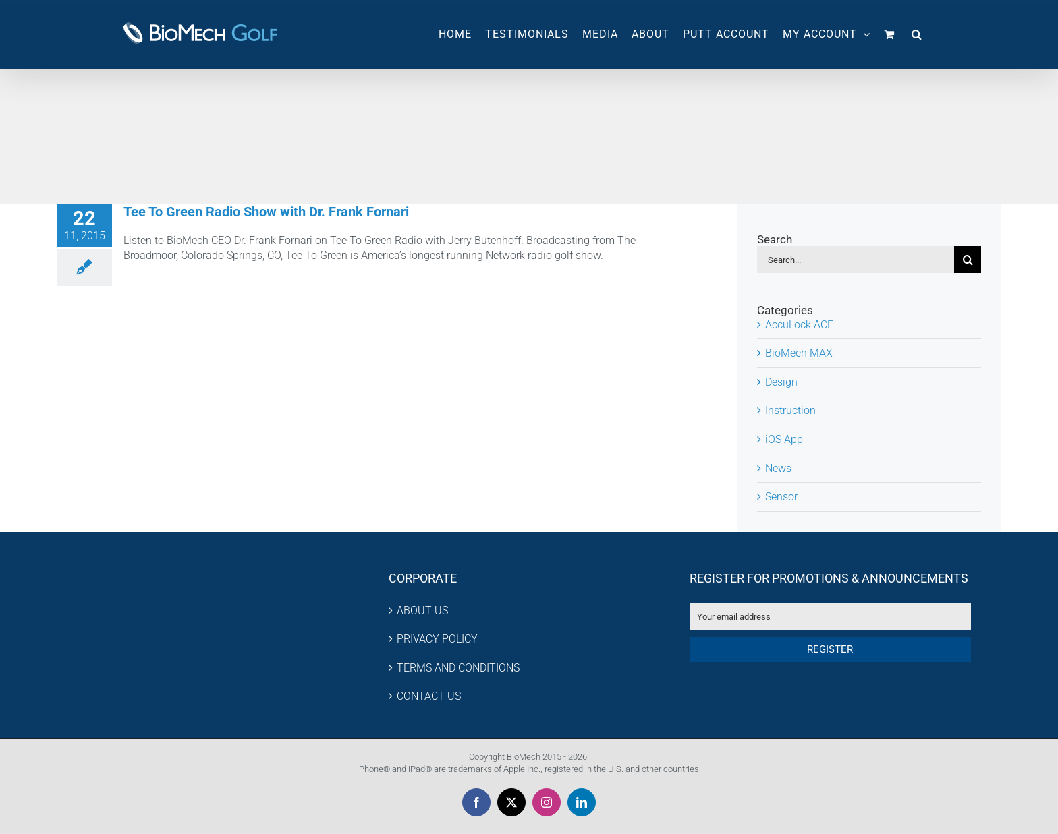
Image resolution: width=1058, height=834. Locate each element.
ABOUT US (422, 610)
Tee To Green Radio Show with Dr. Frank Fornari (266, 212)
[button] (917, 34)
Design (781, 382)
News (778, 468)
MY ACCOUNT (826, 34)
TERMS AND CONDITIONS (458, 667)
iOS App (784, 439)
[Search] (967, 259)
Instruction (790, 410)
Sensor (781, 496)
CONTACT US (429, 696)
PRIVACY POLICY (437, 638)
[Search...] (855, 259)
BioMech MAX (799, 353)
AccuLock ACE (799, 324)
